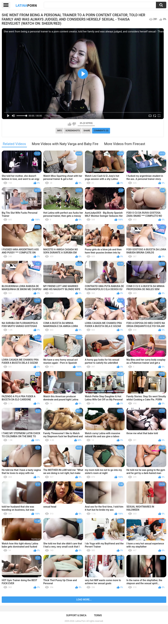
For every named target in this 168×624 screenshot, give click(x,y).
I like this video (69, 124)
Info (59, 130)
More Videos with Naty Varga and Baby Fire (65, 144)
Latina (26, 5)
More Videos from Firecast (124, 144)
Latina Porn (80, 621)
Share (86, 130)
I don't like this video (74, 124)
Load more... (84, 599)
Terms (98, 615)
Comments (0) (101, 130)
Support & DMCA (76, 615)
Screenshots (73, 130)
